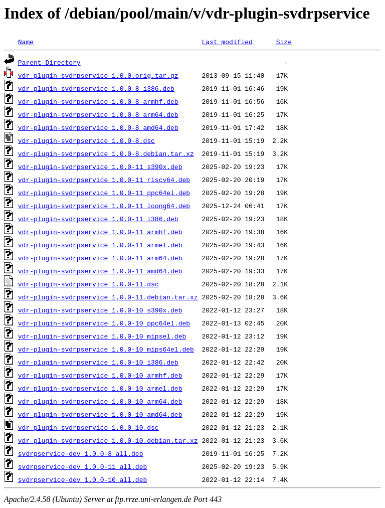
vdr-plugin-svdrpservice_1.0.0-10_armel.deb (100, 388)
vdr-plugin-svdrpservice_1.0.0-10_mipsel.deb (102, 336)
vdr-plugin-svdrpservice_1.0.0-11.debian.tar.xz (108, 296)
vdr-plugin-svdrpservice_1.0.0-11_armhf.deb (100, 231)
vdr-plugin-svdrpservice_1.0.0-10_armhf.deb (100, 375)
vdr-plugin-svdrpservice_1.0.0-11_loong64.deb (104, 205)
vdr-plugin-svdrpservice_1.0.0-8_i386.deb (96, 88)
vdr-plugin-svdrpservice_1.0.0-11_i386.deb (98, 218)
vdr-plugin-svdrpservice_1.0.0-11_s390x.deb (100, 166)
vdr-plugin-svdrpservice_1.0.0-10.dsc (88, 427)
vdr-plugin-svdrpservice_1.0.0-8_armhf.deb (98, 101)
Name (26, 41)
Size (284, 41)
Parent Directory (49, 62)
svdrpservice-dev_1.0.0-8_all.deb (80, 453)
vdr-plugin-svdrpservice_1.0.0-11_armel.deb (100, 244)
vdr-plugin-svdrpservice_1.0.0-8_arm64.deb (98, 114)
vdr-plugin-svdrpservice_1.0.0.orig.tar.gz (98, 75)
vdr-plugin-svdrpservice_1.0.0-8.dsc (86, 140)
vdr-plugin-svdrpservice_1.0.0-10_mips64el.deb (106, 349)
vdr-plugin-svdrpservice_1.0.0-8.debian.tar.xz (106, 153)
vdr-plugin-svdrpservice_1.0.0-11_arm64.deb (100, 257)
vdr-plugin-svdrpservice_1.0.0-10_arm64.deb (100, 401)
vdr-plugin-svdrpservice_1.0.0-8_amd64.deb (98, 127)
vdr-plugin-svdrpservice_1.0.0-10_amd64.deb (100, 414)
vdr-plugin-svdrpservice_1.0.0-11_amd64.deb (100, 270)
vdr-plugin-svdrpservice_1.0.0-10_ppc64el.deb (104, 322)
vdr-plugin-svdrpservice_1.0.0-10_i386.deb (98, 362)
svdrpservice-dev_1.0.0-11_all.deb (82, 466)
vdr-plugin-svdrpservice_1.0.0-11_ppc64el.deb (104, 192)
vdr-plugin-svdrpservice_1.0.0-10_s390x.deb (100, 309)
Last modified (227, 41)
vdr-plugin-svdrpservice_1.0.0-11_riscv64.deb (104, 179)
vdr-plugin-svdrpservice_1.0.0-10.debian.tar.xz (108, 440)
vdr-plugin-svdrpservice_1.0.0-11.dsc (88, 283)
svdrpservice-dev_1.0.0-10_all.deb (82, 479)
